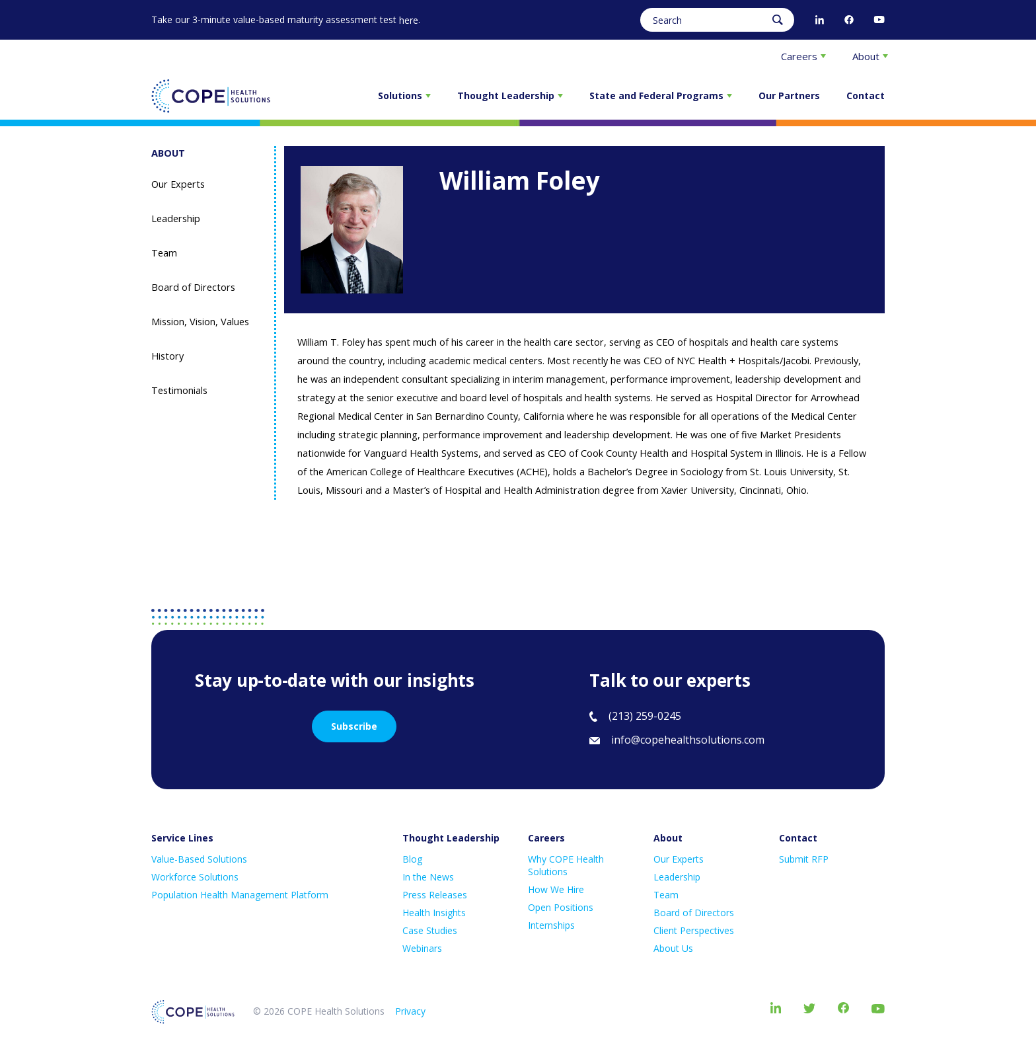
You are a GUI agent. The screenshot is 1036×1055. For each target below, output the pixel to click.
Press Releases (434, 894)
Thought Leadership (510, 95)
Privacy (410, 1011)
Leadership (175, 218)
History (167, 356)
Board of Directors (193, 287)
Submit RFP (804, 859)
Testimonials (179, 390)
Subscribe (354, 726)
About (870, 56)
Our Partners (789, 95)
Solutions (404, 95)
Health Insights (434, 912)
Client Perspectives (693, 930)
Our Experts (178, 184)
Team (164, 253)
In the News (428, 877)
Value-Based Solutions (199, 859)
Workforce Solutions (195, 877)
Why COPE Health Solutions (566, 865)
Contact (865, 95)
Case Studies (429, 930)
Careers (803, 56)
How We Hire (556, 889)
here (408, 20)
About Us (673, 948)
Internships (551, 925)
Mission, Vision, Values (200, 321)
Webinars (422, 948)
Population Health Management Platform (239, 894)
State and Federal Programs (660, 95)
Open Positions (560, 907)
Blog (412, 859)
